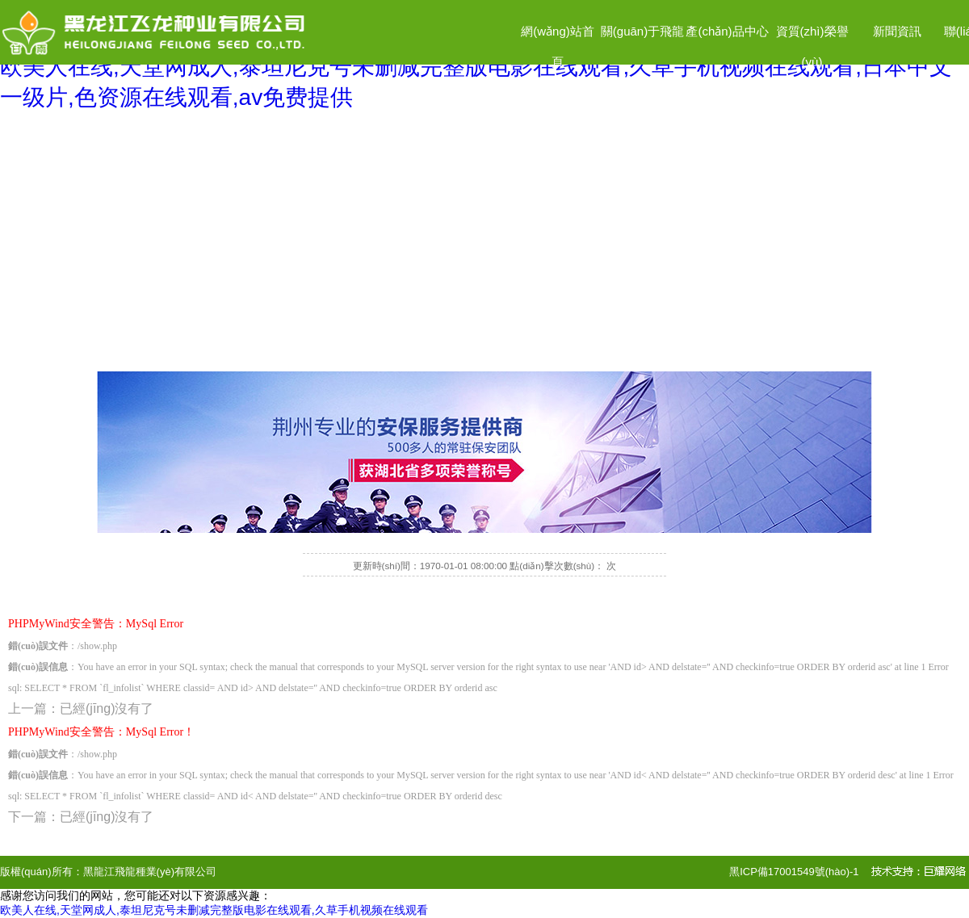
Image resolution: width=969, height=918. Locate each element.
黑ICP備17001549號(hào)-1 (793, 872)
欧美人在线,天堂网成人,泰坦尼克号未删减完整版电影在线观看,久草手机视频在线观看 (214, 909)
